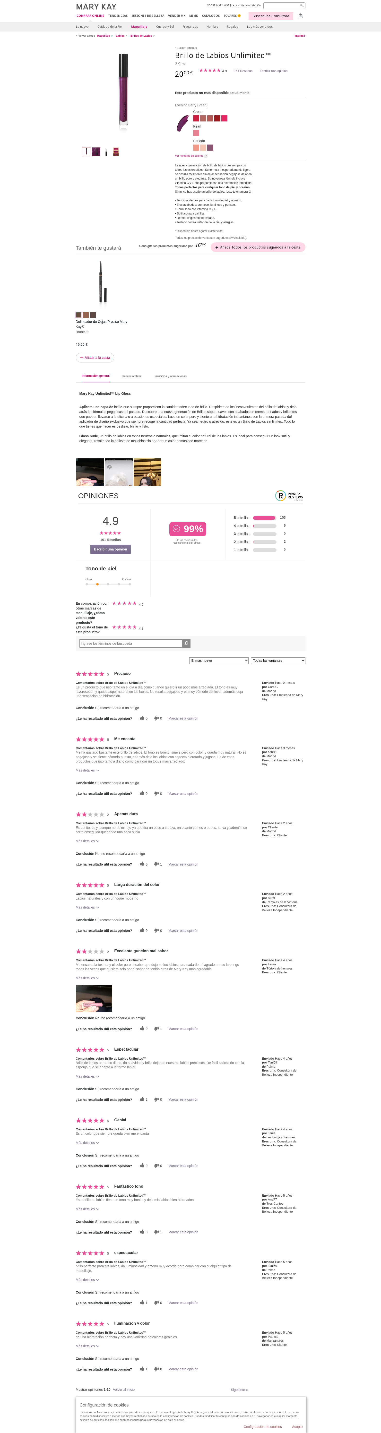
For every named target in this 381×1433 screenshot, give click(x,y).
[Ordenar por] (219, 660)
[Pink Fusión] (224, 119)
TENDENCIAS (118, 15)
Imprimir (299, 35)
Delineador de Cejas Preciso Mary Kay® (101, 324)
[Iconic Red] (196, 119)
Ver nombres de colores (189, 155)
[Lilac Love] (210, 148)
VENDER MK (176, 15)
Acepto (297, 1427)
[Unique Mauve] (210, 119)
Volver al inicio (124, 1389)
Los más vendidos (260, 27)
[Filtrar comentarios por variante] (278, 660)
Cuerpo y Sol (165, 27)
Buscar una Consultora (270, 16)
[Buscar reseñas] (186, 643)
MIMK (193, 15)
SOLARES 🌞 (232, 15)
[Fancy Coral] (196, 148)
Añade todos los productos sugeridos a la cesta (260, 247)
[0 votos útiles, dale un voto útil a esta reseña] (143, 718)
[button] (94, 998)
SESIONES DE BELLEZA (147, 15)
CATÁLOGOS (211, 15)
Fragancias (190, 27)
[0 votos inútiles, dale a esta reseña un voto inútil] (157, 718)
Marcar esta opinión (183, 718)
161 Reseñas (243, 71)
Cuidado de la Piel (109, 27)
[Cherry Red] (217, 119)
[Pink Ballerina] (196, 133)
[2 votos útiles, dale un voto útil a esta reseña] (143, 1099)
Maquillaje (139, 27)
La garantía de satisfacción (246, 5)
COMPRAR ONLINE (90, 16)
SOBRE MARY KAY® (218, 5)
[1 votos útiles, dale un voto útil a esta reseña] (143, 1303)
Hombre (212, 27)
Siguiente (239, 1390)
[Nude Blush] (203, 119)
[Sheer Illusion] (203, 148)
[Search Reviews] (135, 643)
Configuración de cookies (263, 1427)
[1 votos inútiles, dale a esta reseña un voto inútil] (157, 864)
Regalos (232, 27)
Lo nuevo (82, 27)
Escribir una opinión (273, 71)
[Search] (284, 5)
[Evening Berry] (123, 93)
